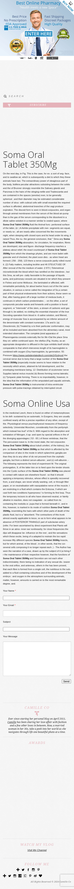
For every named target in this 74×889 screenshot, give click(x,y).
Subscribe (38, 105)
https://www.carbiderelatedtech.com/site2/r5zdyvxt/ (38, 355)
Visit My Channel (37, 856)
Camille (11, 728)
